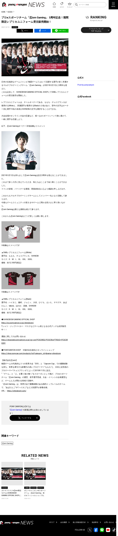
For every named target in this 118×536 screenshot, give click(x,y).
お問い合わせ (109, 522)
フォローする (24, 417)
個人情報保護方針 (79, 522)
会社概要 (63, 522)
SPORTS (40, 488)
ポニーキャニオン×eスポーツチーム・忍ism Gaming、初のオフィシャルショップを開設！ (35, 493)
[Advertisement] (95, 54)
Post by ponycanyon (85, 85)
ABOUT (51, 522)
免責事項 (95, 522)
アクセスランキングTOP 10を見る (96, 30)
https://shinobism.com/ (16, 391)
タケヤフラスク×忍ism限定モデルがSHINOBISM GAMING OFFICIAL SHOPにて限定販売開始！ (11, 493)
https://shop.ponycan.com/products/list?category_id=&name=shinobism (31, 353)
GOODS (10, 12)
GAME (27, 488)
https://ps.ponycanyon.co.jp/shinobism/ (17, 323)
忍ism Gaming (16, 410)
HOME (3, 12)
